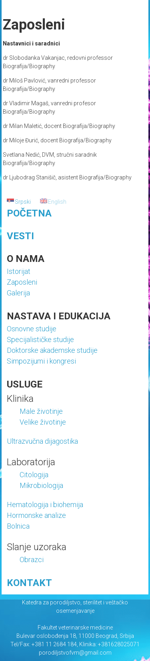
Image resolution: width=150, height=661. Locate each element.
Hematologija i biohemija (45, 504)
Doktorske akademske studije (52, 350)
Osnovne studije (31, 329)
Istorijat (18, 271)
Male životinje (41, 411)
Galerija (18, 293)
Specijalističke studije (40, 339)
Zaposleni (22, 282)
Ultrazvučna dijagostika (42, 441)
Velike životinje (43, 422)
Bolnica (18, 526)
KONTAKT (29, 582)
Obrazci (32, 559)
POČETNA (29, 213)
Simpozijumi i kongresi (41, 361)
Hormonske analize (36, 515)
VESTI (20, 236)
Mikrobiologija (41, 485)
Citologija (34, 474)
